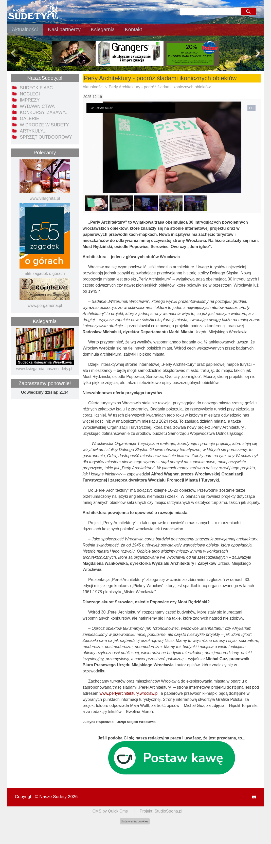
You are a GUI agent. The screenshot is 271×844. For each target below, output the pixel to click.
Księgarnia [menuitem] (103, 29)
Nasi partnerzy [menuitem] (64, 29)
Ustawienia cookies (135, 821)
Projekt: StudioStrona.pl (161, 811)
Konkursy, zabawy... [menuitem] (44, 112)
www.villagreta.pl (45, 198)
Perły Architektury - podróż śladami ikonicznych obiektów (160, 87)
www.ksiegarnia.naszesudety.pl (44, 369)
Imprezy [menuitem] (30, 100)
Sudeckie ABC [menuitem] (36, 87)
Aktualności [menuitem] (25, 29)
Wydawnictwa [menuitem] (37, 106)
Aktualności (93, 87)
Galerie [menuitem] (29, 118)
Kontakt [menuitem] (133, 29)
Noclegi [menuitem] (30, 93)
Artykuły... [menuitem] (33, 131)
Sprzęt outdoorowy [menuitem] (46, 137)
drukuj (252, 797)
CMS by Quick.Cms (110, 811)
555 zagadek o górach (45, 273)
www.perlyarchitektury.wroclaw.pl (128, 693)
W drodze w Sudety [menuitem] (44, 124)
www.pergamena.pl (44, 305)
